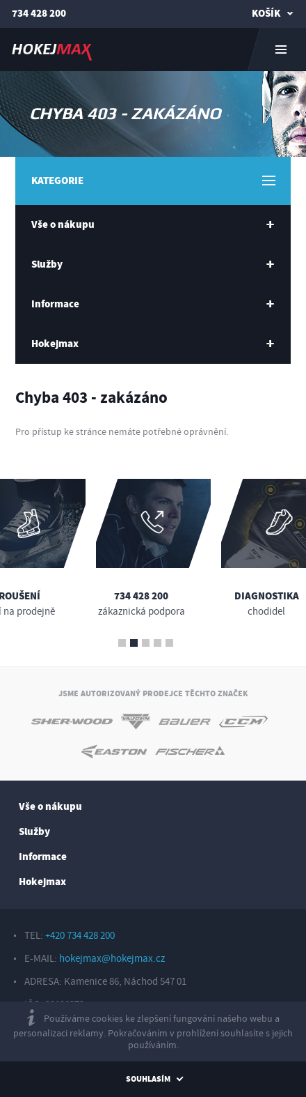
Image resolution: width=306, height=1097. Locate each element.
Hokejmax (42, 882)
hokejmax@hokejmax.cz (112, 958)
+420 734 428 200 (80, 935)
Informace (43, 857)
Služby (34, 831)
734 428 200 (39, 13)
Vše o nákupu (50, 806)
